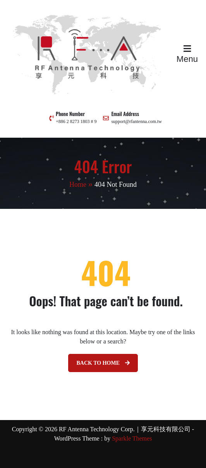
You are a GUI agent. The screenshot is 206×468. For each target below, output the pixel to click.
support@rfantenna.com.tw (136, 121)
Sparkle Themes (132, 438)
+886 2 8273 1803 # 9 (76, 121)
